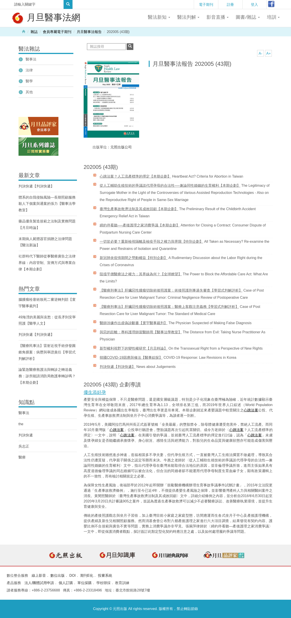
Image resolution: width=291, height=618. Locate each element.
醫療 (22, 457)
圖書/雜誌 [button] (248, 17)
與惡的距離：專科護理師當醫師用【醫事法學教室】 (141, 332)
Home (23, 31)
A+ (268, 53)
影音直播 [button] (217, 17)
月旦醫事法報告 (89, 32)
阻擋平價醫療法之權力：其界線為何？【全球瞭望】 (141, 274)
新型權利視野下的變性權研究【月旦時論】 (133, 348)
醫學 (29, 81)
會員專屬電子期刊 (57, 32)
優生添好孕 (95, 392)
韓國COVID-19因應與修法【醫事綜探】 (131, 357)
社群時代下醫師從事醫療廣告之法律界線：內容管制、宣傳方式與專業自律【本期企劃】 (47, 262)
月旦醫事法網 (45, 18)
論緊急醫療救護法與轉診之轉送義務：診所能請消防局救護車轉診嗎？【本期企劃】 (47, 376)
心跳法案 (251, 410)
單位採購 (84, 583)
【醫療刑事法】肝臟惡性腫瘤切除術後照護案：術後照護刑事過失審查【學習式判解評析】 (171, 290)
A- (260, 53)
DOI (72, 575)
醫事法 (31, 59)
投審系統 (105, 575)
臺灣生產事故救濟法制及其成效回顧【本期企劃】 (139, 209)
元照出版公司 (121, 147)
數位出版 (57, 575)
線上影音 (39, 575)
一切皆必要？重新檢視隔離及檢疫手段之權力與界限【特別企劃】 (151, 241)
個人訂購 (66, 583)
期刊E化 (86, 575)
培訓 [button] (273, 17)
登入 (254, 4)
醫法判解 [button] (188, 17)
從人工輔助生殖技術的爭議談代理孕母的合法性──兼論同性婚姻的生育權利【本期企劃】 (170, 185)
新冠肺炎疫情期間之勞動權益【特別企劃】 (133, 258)
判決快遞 (26, 435)
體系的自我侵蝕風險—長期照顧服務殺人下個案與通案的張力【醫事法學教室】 (47, 203)
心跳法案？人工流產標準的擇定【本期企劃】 (135, 176)
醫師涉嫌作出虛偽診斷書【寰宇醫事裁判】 (133, 323)
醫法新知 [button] (159, 17)
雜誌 (34, 32)
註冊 (230, 4)
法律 (29, 70)
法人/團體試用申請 (39, 583)
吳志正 (24, 446)
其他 (29, 92)
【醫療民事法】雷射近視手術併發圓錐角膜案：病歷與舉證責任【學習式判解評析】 (47, 352)
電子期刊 (206, 4)
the (21, 424)
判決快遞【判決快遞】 (117, 367)
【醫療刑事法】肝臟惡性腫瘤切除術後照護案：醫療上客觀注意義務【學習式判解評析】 (169, 307)
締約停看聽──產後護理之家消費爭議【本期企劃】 (140, 225)
